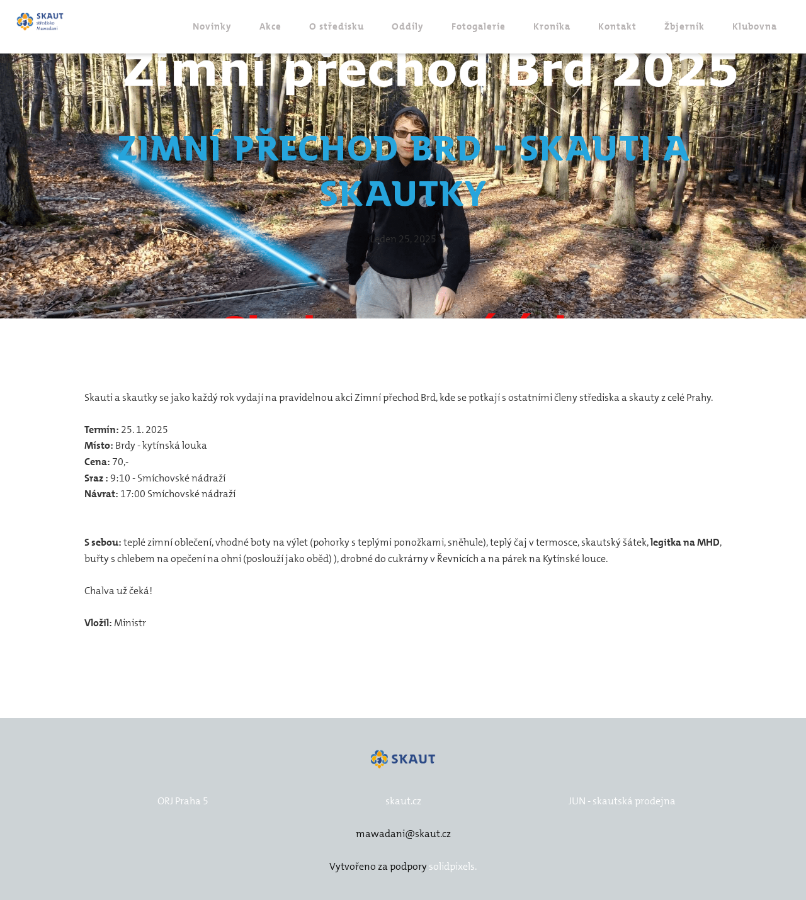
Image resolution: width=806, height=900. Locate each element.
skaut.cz (403, 800)
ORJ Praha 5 (182, 800)
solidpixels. (453, 866)
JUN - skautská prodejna (622, 800)
